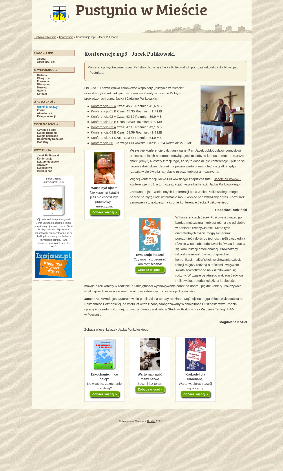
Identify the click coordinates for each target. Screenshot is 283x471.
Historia (42, 75)
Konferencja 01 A (103, 106)
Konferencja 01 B (103, 111)
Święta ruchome (47, 132)
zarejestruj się (46, 61)
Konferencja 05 (102, 143)
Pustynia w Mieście (45, 37)
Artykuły (42, 164)
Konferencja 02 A (103, 116)
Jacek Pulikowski (48, 155)
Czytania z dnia (46, 129)
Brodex (151, 421)
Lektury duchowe (48, 161)
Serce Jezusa (53, 178)
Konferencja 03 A (103, 127)
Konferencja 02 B (103, 122)
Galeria (41, 90)
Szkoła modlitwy (47, 107)
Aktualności (44, 113)
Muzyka (42, 87)
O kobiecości (225, 280)
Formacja (43, 81)
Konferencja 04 (102, 137)
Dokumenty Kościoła (50, 139)
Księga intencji (46, 116)
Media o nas (44, 170)
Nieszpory (43, 84)
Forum (41, 110)
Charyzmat (44, 78)
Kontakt (42, 93)
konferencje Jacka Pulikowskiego (204, 202)
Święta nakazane (47, 135)
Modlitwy (42, 142)
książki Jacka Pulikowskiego (219, 184)
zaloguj (41, 58)
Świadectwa (44, 167)
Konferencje (66, 37)
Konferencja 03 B (103, 132)
